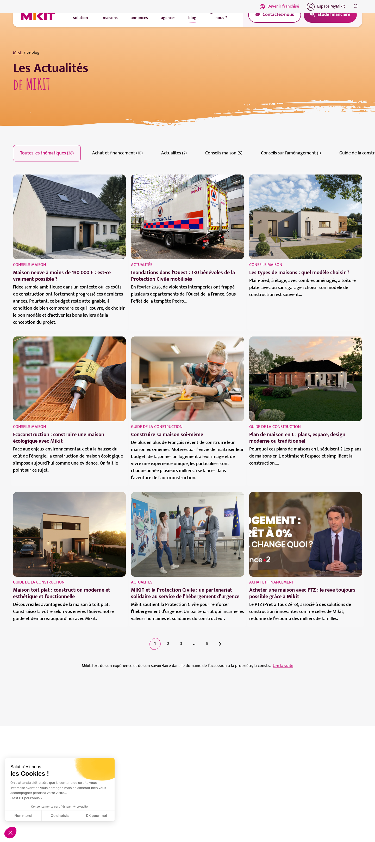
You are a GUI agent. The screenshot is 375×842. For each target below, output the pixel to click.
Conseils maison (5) (223, 153)
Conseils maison (29, 264)
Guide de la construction (157, 426)
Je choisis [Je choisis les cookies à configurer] (60, 816)
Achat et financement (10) (117, 153)
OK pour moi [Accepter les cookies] (96, 816)
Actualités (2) (174, 153)
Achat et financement (271, 582)
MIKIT (18, 52)
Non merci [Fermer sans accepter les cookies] (23, 816)
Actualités (141, 264)
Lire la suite (283, 666)
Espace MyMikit (326, 6)
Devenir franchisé (279, 6)
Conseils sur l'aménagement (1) (291, 153)
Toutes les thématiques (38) (47, 153)
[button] (10, 832)
